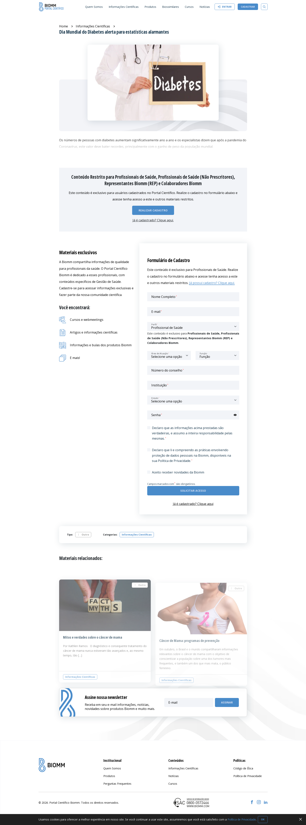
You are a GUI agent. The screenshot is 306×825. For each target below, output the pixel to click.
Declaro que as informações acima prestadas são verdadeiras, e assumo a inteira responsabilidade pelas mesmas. (192, 433)
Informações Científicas (93, 26)
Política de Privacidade (241, 819)
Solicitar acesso (193, 490)
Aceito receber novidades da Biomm (178, 472)
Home (63, 26)
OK (262, 819)
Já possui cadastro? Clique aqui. (212, 283)
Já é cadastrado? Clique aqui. (153, 220)
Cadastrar (248, 6)
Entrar (225, 6)
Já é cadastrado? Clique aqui (193, 504)
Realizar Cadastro (153, 210)
